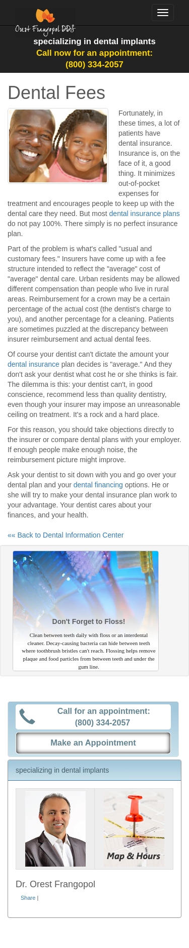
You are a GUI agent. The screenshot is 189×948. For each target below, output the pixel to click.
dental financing (98, 485)
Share (28, 898)
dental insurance (33, 364)
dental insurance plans (144, 213)
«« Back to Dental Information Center (65, 535)
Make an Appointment (93, 742)
